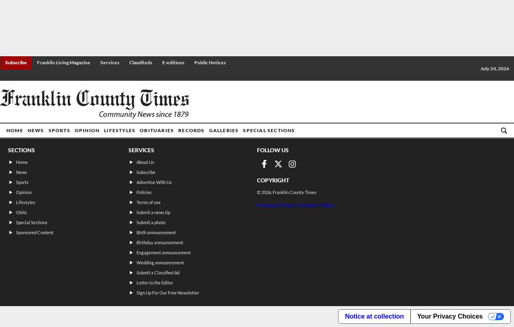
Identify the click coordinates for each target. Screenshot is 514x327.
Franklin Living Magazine (63, 62)
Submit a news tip (153, 212)
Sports (59, 130)
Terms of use (149, 202)
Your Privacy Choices (450, 316)
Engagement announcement (164, 252)
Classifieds (140, 62)
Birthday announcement (160, 242)
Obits (21, 212)
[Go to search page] (504, 130)
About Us (145, 162)
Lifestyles (119, 130)
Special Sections (269, 130)
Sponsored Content (34, 232)
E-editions (173, 62)
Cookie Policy (316, 204)
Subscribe (16, 62)
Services (109, 62)
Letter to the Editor (155, 282)
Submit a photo (151, 222)
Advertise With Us (154, 182)
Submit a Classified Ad (158, 272)
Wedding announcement (160, 262)
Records (191, 130)
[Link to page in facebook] (264, 163)
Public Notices (210, 62)
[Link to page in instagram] (292, 163)
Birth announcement (156, 232)
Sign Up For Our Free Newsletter (168, 292)
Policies (144, 192)
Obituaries (157, 130)
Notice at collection (374, 316)
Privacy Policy (276, 204)
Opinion (87, 130)
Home (14, 130)
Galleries (224, 130)
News (36, 130)
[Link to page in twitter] (278, 163)
